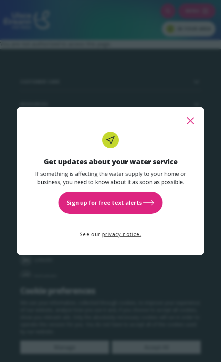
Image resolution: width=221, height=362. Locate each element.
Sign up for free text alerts (110, 202)
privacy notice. (121, 234)
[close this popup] (190, 121)
